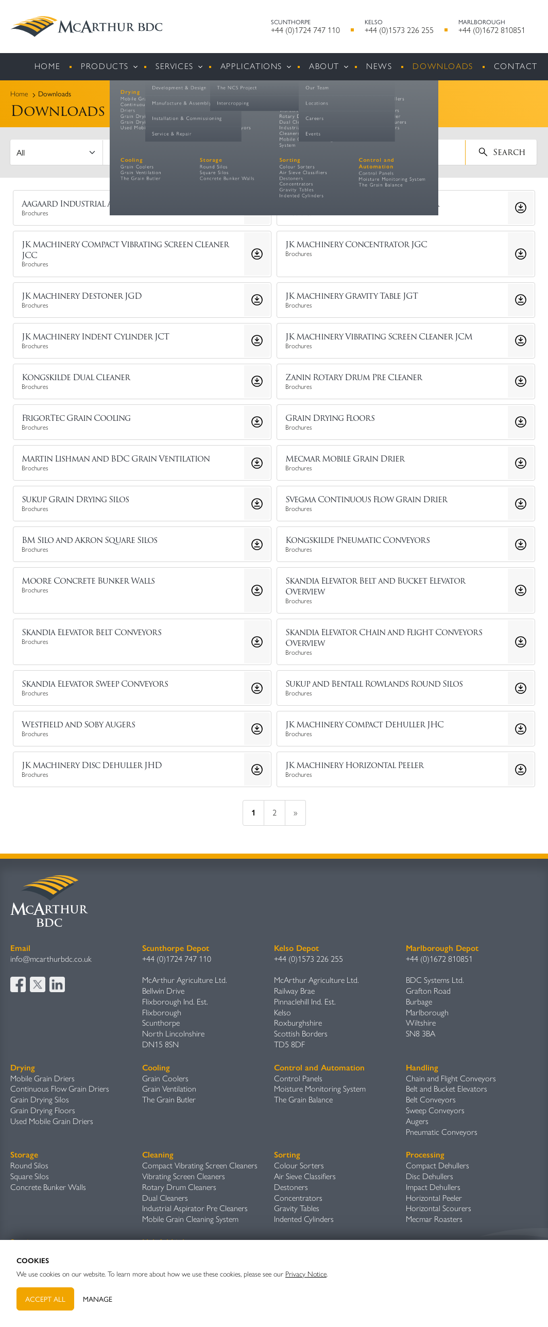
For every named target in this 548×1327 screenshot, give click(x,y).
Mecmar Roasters (434, 1219)
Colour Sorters (299, 1165)
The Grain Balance (303, 1099)
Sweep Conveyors (435, 1110)
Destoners (291, 1187)
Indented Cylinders (304, 1219)
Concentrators (298, 1198)
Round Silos (29, 1165)
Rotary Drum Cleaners (179, 1187)
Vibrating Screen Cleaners (183, 1176)
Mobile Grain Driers (42, 1078)
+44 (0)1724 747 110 (305, 30)
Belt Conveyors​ (431, 1099)
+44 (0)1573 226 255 (399, 30)
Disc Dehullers (429, 1176)
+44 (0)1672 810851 (491, 30)
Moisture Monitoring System (320, 1089)
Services (175, 66)
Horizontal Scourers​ (438, 1208)
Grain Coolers (165, 1078)
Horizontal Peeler (434, 1198)
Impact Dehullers (433, 1187)
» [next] (295, 813)
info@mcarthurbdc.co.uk (51, 959)
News (379, 66)
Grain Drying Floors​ (42, 1110)
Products (105, 66)
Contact (516, 66)
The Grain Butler (169, 1099)
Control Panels (298, 1078)
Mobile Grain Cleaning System (190, 1219)
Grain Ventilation (169, 1089)
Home (47, 66)
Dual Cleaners (165, 1198)
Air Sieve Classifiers (305, 1176)
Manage (97, 1299)
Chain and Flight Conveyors (451, 1078)
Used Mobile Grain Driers (51, 1121)
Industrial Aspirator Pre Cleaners (195, 1208)
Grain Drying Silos (39, 1099)
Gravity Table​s (296, 1208)
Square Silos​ (29, 1176)
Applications (251, 66)
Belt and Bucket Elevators (446, 1089)
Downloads (443, 66)
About (324, 66)
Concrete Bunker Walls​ (48, 1187)
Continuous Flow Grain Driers (59, 1089)
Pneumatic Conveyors (441, 1132)
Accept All (45, 1299)
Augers (417, 1121)
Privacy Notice (306, 1274)
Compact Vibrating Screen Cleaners (200, 1165)
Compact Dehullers (437, 1165)
